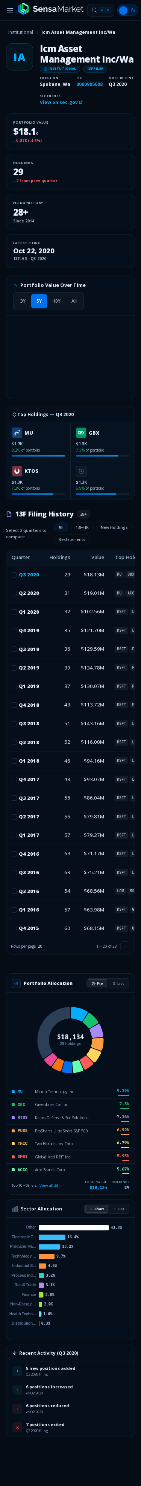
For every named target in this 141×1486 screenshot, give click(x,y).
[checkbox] (14, 575)
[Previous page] (88, 946)
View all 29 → (50, 1185)
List (118, 983)
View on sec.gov (61, 102)
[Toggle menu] (10, 10)
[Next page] (125, 946)
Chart (96, 1208)
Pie (97, 983)
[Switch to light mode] (128, 10)
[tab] (23, 301)
